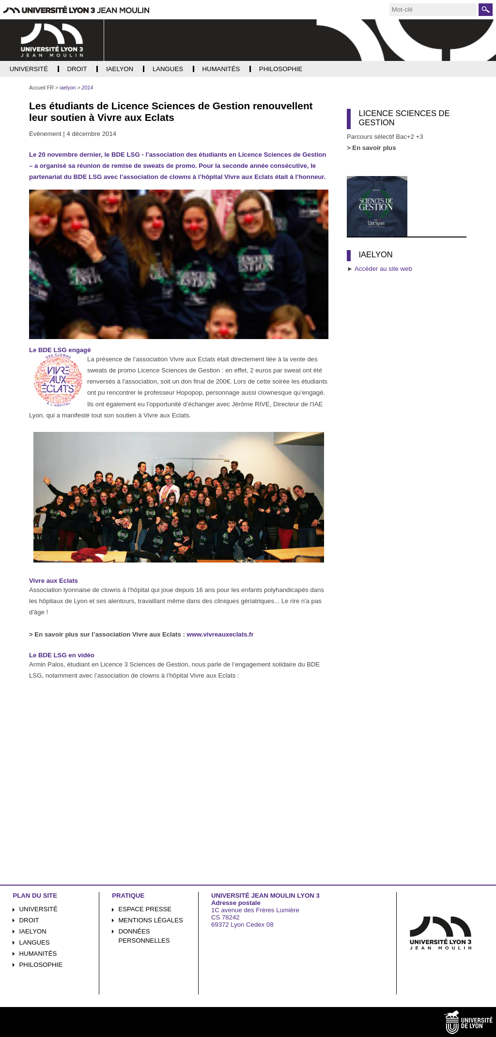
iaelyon (32, 931)
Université (38, 909)
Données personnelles (144, 936)
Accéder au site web (383, 268)
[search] (433, 9)
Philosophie (40, 964)
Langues (34, 942)
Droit (29, 920)
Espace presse (144, 909)
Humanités (38, 953)
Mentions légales (150, 920)
